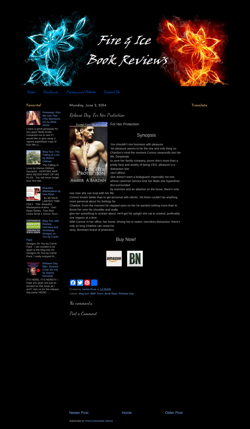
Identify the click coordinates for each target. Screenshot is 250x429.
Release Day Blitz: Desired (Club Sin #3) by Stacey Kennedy (50, 270)
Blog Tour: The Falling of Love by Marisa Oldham (51, 156)
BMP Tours (96, 293)
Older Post (174, 413)
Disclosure (50, 92)
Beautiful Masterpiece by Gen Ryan (51, 191)
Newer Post (78, 413)
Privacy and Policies (81, 92)
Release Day (126, 293)
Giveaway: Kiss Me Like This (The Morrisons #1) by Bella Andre (51, 119)
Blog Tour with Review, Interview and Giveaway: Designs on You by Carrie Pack (42, 230)
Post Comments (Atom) (99, 420)
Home (31, 92)
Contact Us (112, 92)
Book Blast (111, 293)
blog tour (84, 293)
